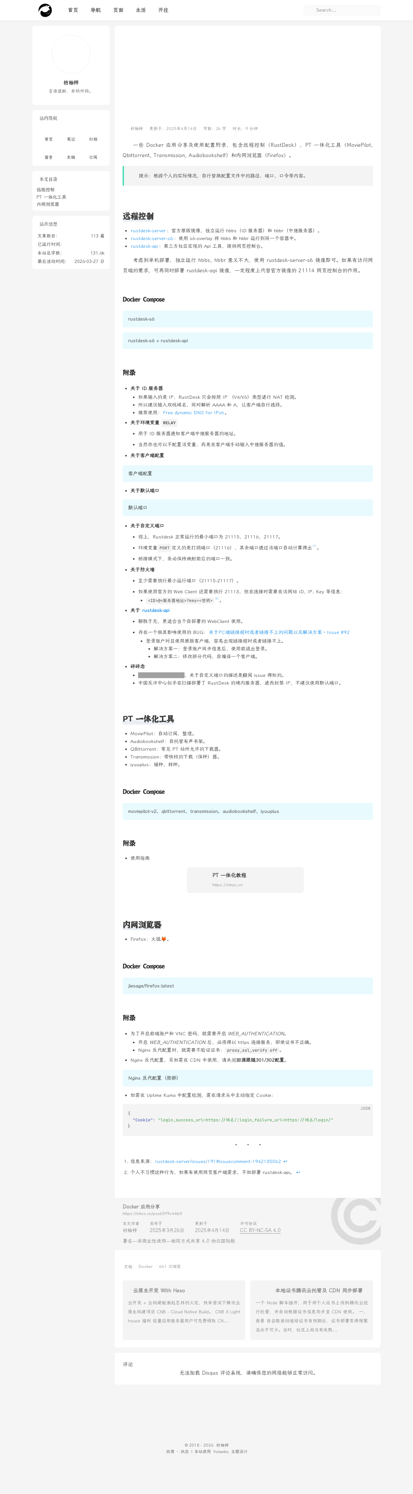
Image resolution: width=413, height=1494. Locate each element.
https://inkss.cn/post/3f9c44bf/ (152, 1213)
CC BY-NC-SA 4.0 (260, 1230)
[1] (314, 546)
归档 (93, 135)
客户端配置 (140, 473)
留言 (49, 153)
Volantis (221, 1451)
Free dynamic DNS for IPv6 (193, 413)
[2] (217, 598)
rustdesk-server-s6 (152, 238)
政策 (170, 1451)
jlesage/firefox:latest (151, 986)
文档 (128, 1266)
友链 (71, 153)
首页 (49, 135)
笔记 (71, 135)
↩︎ (285, 1161)
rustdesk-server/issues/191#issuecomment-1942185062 (218, 1161)
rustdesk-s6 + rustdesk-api (158, 341)
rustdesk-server (148, 231)
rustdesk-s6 (141, 319)
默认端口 (137, 508)
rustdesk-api (144, 246)
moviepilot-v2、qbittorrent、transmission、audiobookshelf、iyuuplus (203, 811)
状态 (184, 1451)
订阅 (93, 153)
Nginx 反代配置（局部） (154, 1078)
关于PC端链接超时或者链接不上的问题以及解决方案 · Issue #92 (279, 632)
